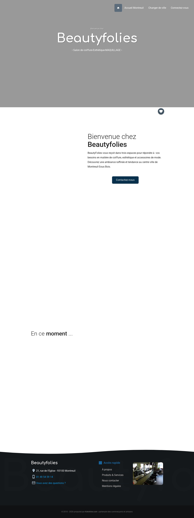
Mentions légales (111, 486)
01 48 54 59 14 (45, 476)
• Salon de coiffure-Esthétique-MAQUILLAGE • (97, 50)
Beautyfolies (97, 38)
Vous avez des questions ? (51, 483)
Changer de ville (157, 7)
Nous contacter (114, 75)
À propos (46, 75)
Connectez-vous (179, 7)
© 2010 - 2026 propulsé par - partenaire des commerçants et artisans (97, 512)
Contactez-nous (125, 179)
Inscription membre (148, 75)
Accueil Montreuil (134, 7)
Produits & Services (80, 75)
